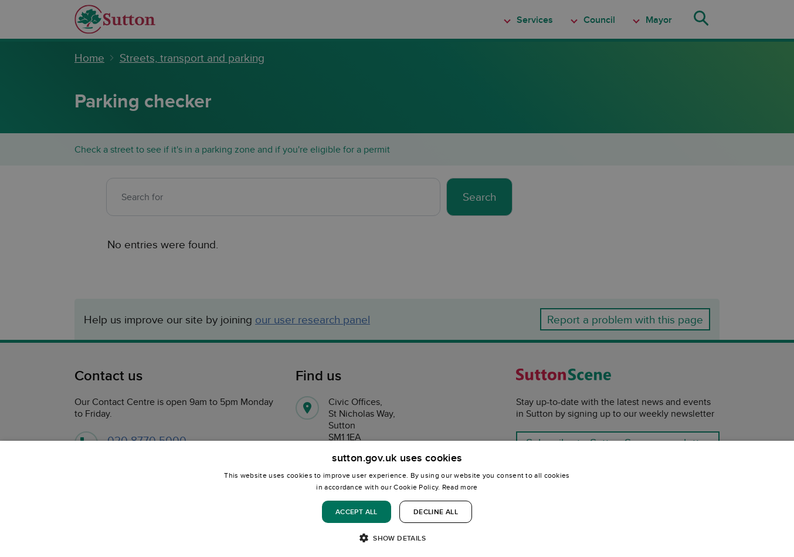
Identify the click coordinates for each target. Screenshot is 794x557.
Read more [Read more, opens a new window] (460, 487)
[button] (397, 537)
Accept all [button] (356, 512)
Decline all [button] (435, 512)
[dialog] (397, 499)
